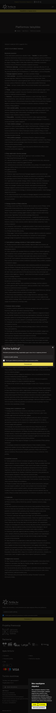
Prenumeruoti (28, 364)
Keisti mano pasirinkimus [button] (39, 707)
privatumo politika (34, 360)
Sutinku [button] (35, 704)
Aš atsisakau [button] (42, 704)
